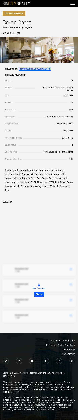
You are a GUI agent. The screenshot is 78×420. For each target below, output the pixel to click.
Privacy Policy (68, 354)
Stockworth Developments (35, 69)
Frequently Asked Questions (60, 345)
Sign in (39, 294)
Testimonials (68, 349)
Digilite (12, 376)
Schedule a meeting (14, 13)
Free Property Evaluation (62, 340)
